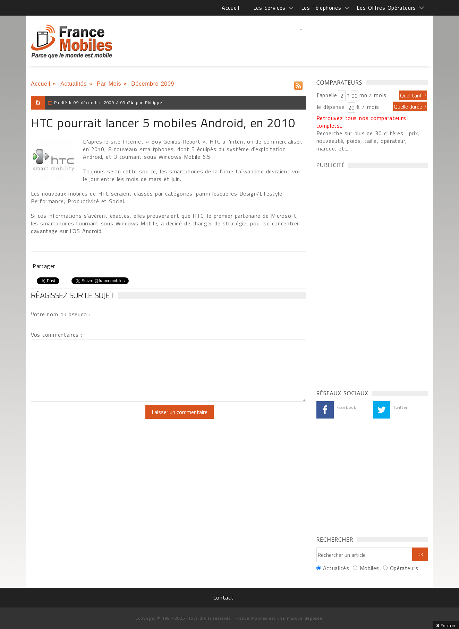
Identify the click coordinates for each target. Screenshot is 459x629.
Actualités (73, 84)
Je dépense (331, 107)
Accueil (230, 7)
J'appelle (326, 95)
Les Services (269, 7)
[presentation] (89, 418)
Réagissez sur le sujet (72, 295)
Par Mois (109, 84)
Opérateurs (404, 568)
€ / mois (367, 107)
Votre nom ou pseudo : (61, 314)
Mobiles (369, 568)
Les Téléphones (321, 7)
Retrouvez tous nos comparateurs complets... (361, 122)
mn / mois (372, 95)
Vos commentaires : (56, 334)
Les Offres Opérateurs (386, 7)
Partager (44, 266)
